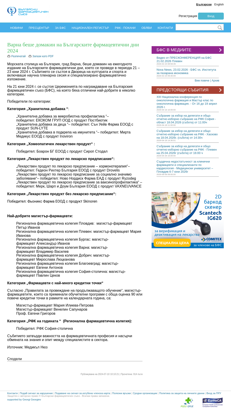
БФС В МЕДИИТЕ (190, 49)
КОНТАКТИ (165, 27)
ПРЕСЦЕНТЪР (39, 27)
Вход (211, 16)
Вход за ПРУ (213, 393)
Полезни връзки (121, 393)
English (219, 4)
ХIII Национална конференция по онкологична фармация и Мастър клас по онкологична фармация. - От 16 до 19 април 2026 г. (187, 102)
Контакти (12, 393)
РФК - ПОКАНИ (125, 27)
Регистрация (188, 16)
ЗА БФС (60, 27)
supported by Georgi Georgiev (24, 399)
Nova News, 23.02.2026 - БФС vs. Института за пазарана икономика (186, 71)
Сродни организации (145, 393)
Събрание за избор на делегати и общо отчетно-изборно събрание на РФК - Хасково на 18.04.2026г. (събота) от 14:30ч (187, 134)
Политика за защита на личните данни (181, 393)
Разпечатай (18, 56)
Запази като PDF (43, 56)
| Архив (214, 80)
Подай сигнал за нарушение (36, 393)
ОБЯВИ (146, 27)
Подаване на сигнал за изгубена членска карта (82, 393)
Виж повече (202, 80)
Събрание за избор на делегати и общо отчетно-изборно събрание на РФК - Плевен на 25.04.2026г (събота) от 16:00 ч (187, 150)
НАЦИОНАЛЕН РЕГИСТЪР (90, 27)
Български (204, 4)
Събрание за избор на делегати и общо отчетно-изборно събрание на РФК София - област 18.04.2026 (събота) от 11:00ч (186, 119)
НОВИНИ (16, 27)
